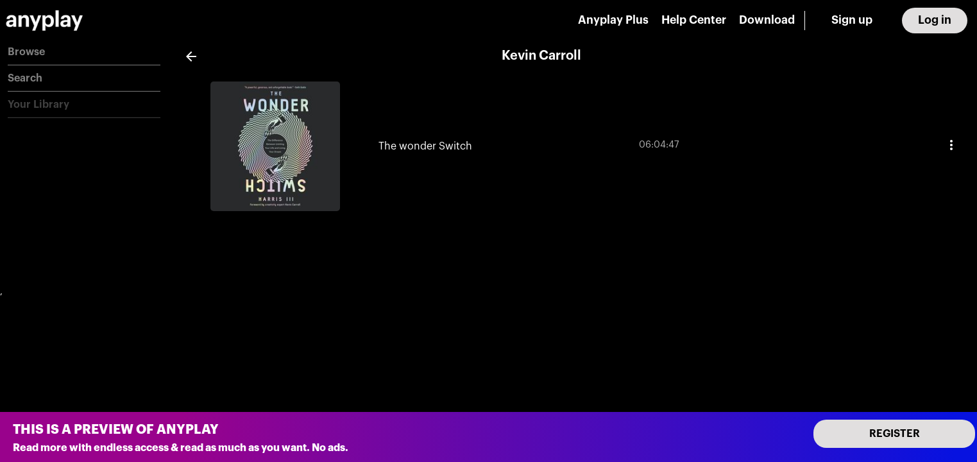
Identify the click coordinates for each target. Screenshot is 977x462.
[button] (84, 52)
